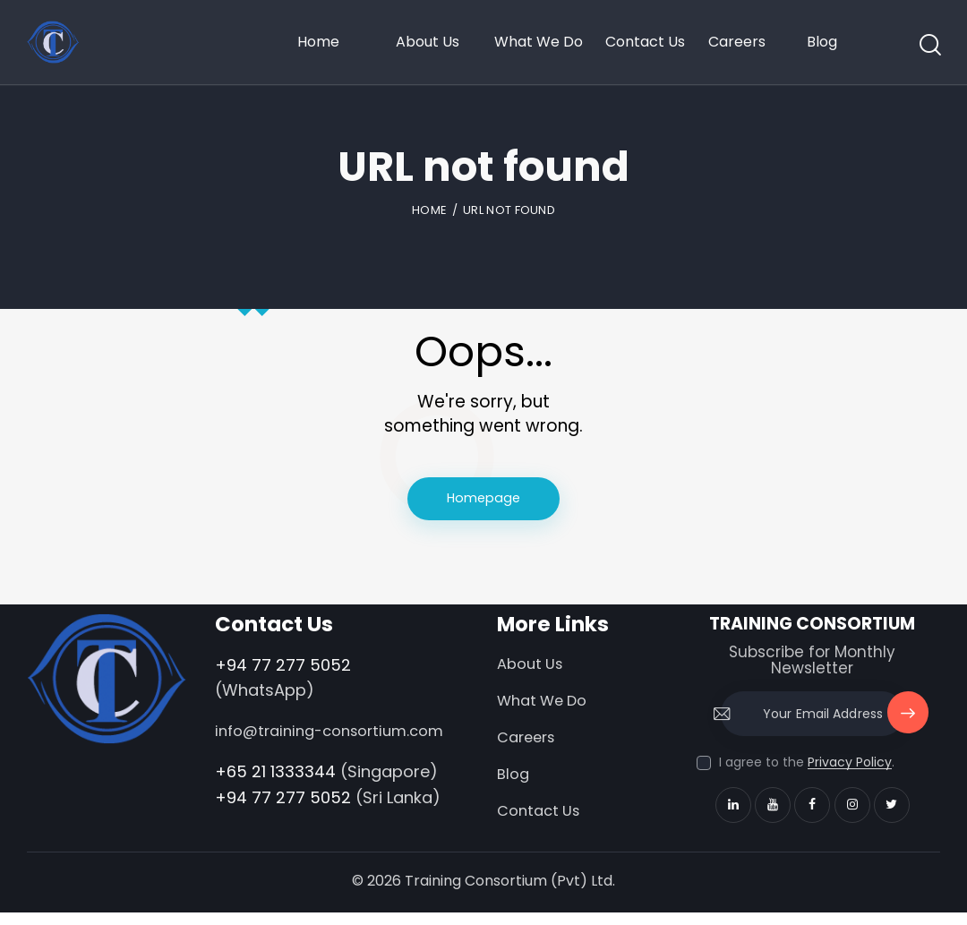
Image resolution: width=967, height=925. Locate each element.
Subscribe (906, 723)
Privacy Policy (850, 764)
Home (429, 209)
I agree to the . (806, 764)
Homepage (484, 499)
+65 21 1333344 (275, 797)
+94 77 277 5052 (283, 666)
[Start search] (929, 46)
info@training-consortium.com (278, 745)
